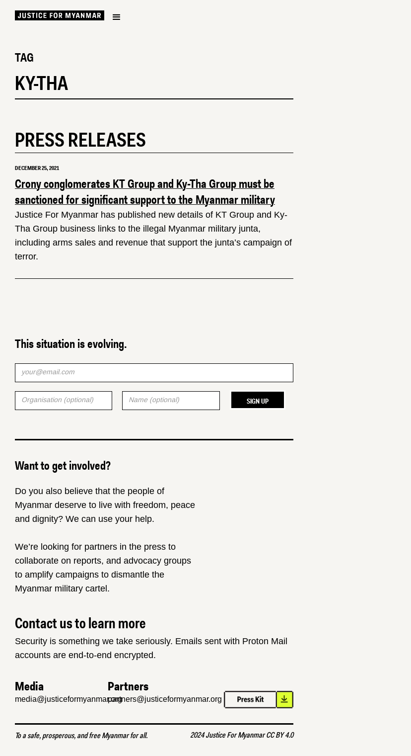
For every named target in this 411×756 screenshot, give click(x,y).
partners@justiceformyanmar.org (165, 699)
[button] (117, 17)
